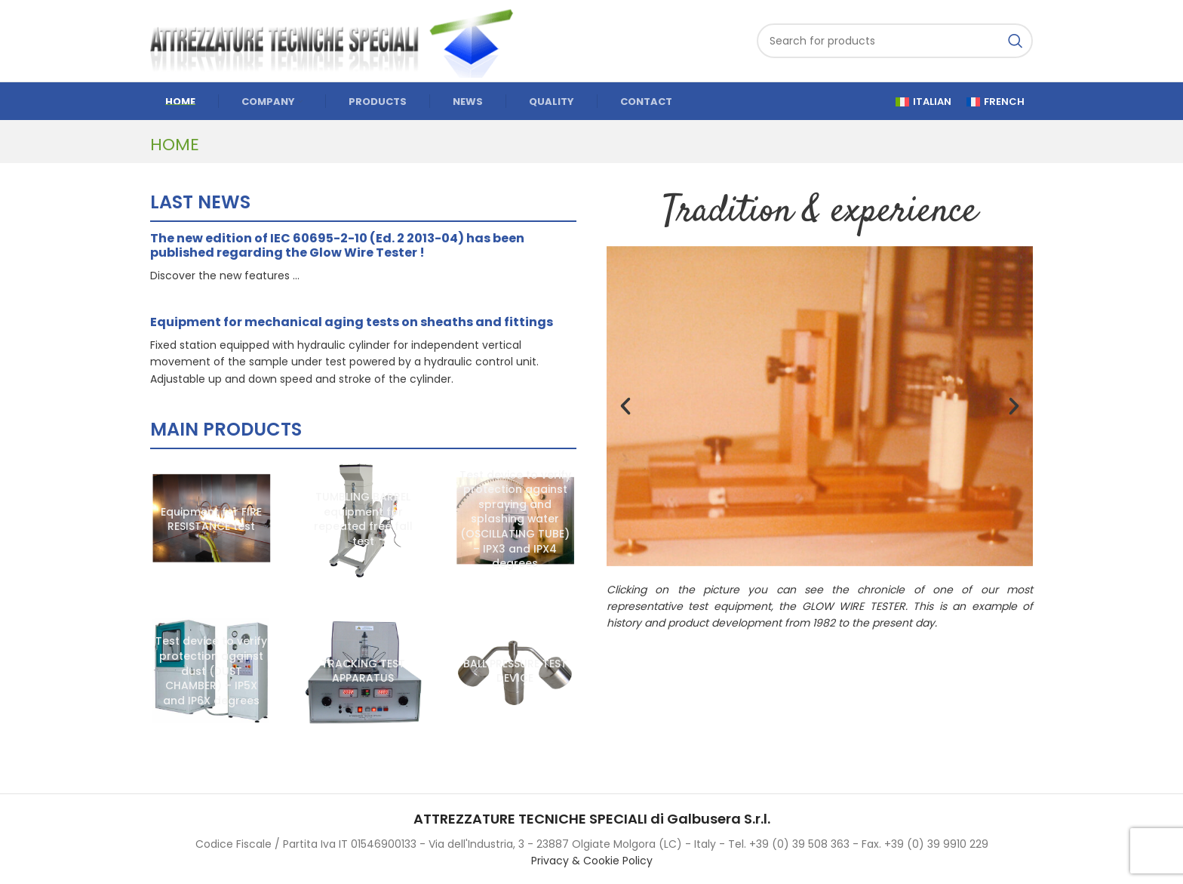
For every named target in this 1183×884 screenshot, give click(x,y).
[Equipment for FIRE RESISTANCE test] (211, 519)
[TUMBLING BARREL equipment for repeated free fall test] (364, 519)
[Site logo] (338, 40)
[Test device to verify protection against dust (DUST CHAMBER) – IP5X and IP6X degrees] (211, 672)
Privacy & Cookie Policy (592, 860)
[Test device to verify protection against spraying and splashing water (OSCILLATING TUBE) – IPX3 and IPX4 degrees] (515, 519)
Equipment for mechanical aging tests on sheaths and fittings (351, 322)
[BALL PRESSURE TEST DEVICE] (515, 672)
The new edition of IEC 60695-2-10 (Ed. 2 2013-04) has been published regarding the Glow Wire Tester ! (337, 245)
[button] (625, 406)
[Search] (895, 40)
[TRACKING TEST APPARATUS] (364, 672)
